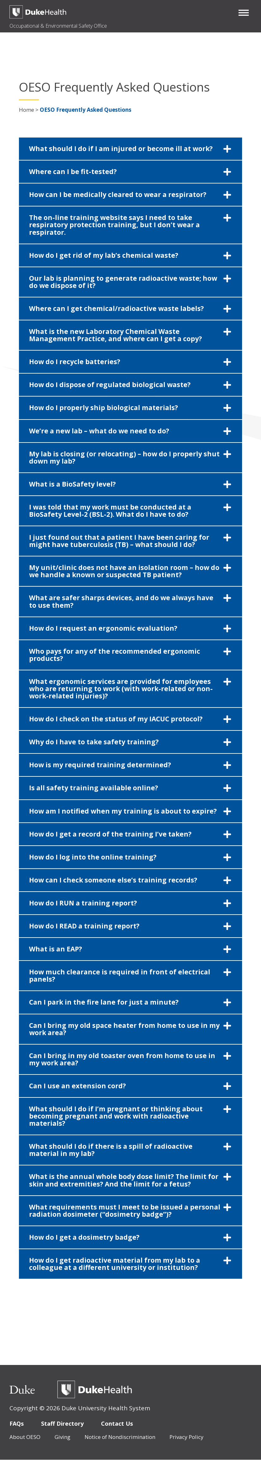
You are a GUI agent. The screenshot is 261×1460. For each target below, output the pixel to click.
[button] (244, 12)
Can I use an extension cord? (77, 1085)
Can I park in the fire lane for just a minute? (104, 1002)
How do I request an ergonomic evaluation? (103, 628)
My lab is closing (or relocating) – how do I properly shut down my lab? (124, 457)
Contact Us (117, 1423)
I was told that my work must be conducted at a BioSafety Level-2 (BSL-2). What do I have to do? (110, 511)
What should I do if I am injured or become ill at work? (121, 148)
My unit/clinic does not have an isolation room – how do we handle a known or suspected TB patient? (124, 571)
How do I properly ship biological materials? (103, 407)
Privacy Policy (186, 1436)
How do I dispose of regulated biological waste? (110, 384)
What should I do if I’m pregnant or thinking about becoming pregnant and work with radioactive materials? (116, 1116)
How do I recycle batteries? (74, 361)
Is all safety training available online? (93, 787)
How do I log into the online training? (93, 857)
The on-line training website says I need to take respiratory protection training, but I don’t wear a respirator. (114, 224)
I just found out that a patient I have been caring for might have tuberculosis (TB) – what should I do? (119, 541)
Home (26, 109)
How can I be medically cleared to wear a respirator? (117, 194)
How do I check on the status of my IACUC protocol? (116, 718)
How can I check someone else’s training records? (113, 880)
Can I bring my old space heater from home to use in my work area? (124, 1029)
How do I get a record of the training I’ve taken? (110, 834)
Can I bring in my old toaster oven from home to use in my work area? (122, 1059)
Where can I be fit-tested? (73, 171)
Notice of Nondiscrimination (120, 1436)
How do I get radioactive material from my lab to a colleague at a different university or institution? (114, 1264)
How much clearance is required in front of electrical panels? (119, 975)
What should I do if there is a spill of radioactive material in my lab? (111, 1150)
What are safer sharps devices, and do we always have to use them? (121, 601)
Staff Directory (62, 1423)
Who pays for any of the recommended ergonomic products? (114, 655)
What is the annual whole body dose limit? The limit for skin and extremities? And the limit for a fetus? (123, 1180)
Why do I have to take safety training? (94, 741)
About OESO (24, 1436)
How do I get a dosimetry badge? (84, 1237)
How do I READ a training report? (84, 926)
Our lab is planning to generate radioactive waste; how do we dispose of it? (123, 282)
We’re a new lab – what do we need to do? (99, 430)
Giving (62, 1436)
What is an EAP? (55, 948)
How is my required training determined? (100, 764)
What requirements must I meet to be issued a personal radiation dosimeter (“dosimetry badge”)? (124, 1211)
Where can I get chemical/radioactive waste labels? (116, 308)
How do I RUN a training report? (83, 903)
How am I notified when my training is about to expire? (123, 811)
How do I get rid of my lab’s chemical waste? (103, 255)
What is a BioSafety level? (72, 484)
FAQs (16, 1423)
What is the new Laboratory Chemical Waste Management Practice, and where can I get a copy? (115, 335)
